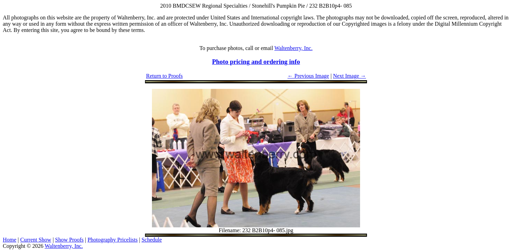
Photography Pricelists (112, 240)
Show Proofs (69, 240)
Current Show (35, 240)
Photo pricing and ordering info (256, 61)
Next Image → (349, 76)
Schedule (152, 240)
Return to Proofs (164, 76)
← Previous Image (308, 76)
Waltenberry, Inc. (293, 48)
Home (9, 240)
